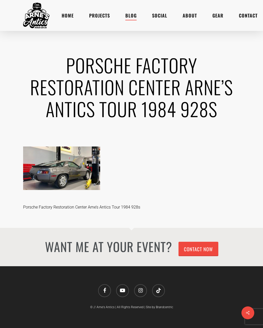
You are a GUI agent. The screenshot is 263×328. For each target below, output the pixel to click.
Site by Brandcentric (159, 307)
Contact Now (198, 249)
